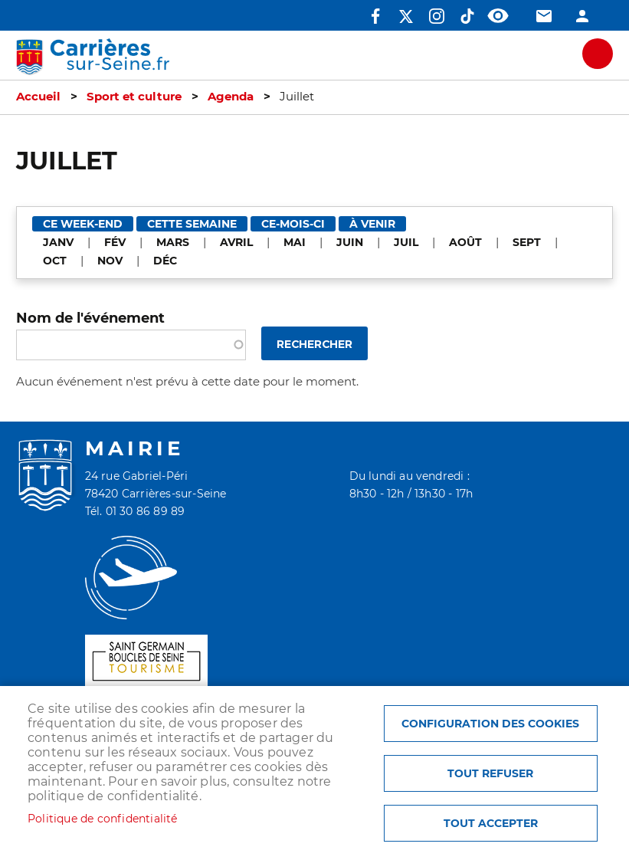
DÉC (165, 260)
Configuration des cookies (490, 723)
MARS (172, 242)
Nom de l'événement (90, 318)
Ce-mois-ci (293, 224)
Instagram (436, 16)
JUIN (349, 242)
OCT (55, 260)
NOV (110, 260)
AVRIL (236, 242)
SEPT (527, 242)
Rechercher (314, 344)
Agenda (231, 96)
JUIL (406, 242)
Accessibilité (498, 16)
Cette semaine (192, 224)
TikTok (467, 16)
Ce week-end (83, 224)
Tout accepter (491, 823)
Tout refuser (490, 773)
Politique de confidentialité (103, 818)
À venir (372, 224)
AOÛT (465, 242)
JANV (58, 242)
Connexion (582, 16)
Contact (544, 16)
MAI (294, 242)
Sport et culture (134, 96)
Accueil (38, 96)
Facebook (375, 16)
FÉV (115, 242)
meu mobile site (597, 53)
